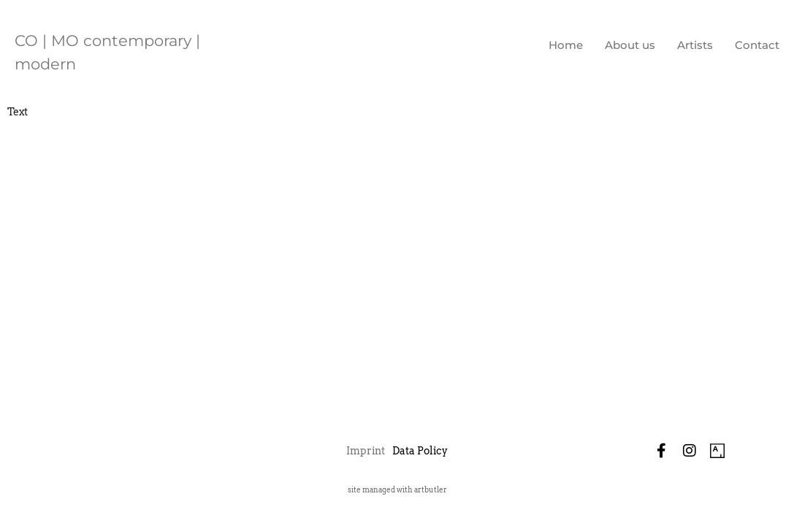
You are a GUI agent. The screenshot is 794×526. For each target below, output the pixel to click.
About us (630, 45)
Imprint (365, 451)
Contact (757, 45)
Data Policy (420, 451)
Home (566, 45)
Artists (695, 45)
